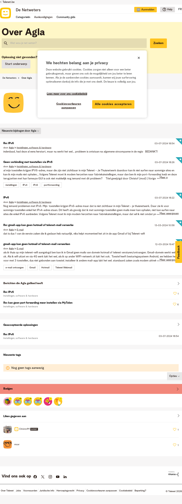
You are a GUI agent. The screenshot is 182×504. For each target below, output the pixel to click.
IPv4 (25, 185)
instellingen (11, 185)
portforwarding (52, 185)
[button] (178, 252)
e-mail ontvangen (15, 267)
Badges (8, 388)
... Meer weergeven (168, 177)
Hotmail (45, 267)
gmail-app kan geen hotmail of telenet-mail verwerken (36, 244)
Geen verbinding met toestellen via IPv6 (27, 162)
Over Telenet (7, 491)
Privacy (80, 491)
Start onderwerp (16, 64)
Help (169, 9)
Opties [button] (173, 376)
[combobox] (74, 43)
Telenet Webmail (63, 267)
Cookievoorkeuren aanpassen (101, 491)
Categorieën (23, 17)
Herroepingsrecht (65, 491)
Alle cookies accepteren (113, 104)
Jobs (18, 491)
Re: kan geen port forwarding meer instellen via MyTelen (37, 303)
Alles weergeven (91, 284)
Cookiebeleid (125, 491)
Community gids (66, 17)
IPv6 (35, 185)
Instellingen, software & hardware (34, 148)
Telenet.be (8, 2)
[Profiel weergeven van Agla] (11, 148)
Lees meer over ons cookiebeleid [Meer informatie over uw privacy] (67, 94)
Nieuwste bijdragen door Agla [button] (19, 130)
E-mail (20, 230)
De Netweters (28, 10)
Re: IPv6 (8, 143)
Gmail (32, 267)
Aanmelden (147, 9)
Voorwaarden (30, 491)
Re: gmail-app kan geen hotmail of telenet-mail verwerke (38, 225)
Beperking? (140, 491)
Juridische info (46, 491)
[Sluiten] (138, 58)
